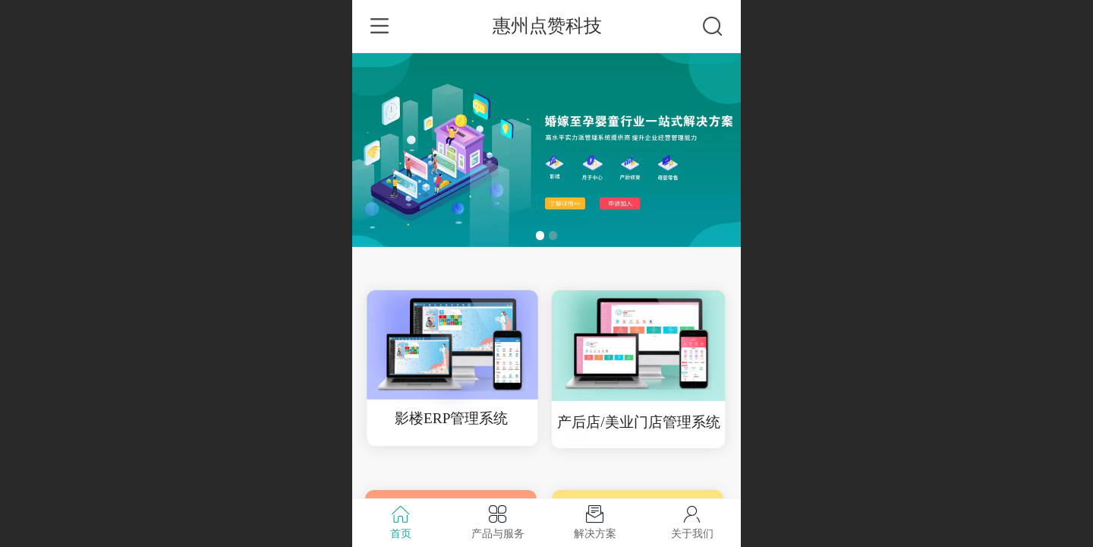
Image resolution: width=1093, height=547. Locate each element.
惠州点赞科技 (547, 25)
